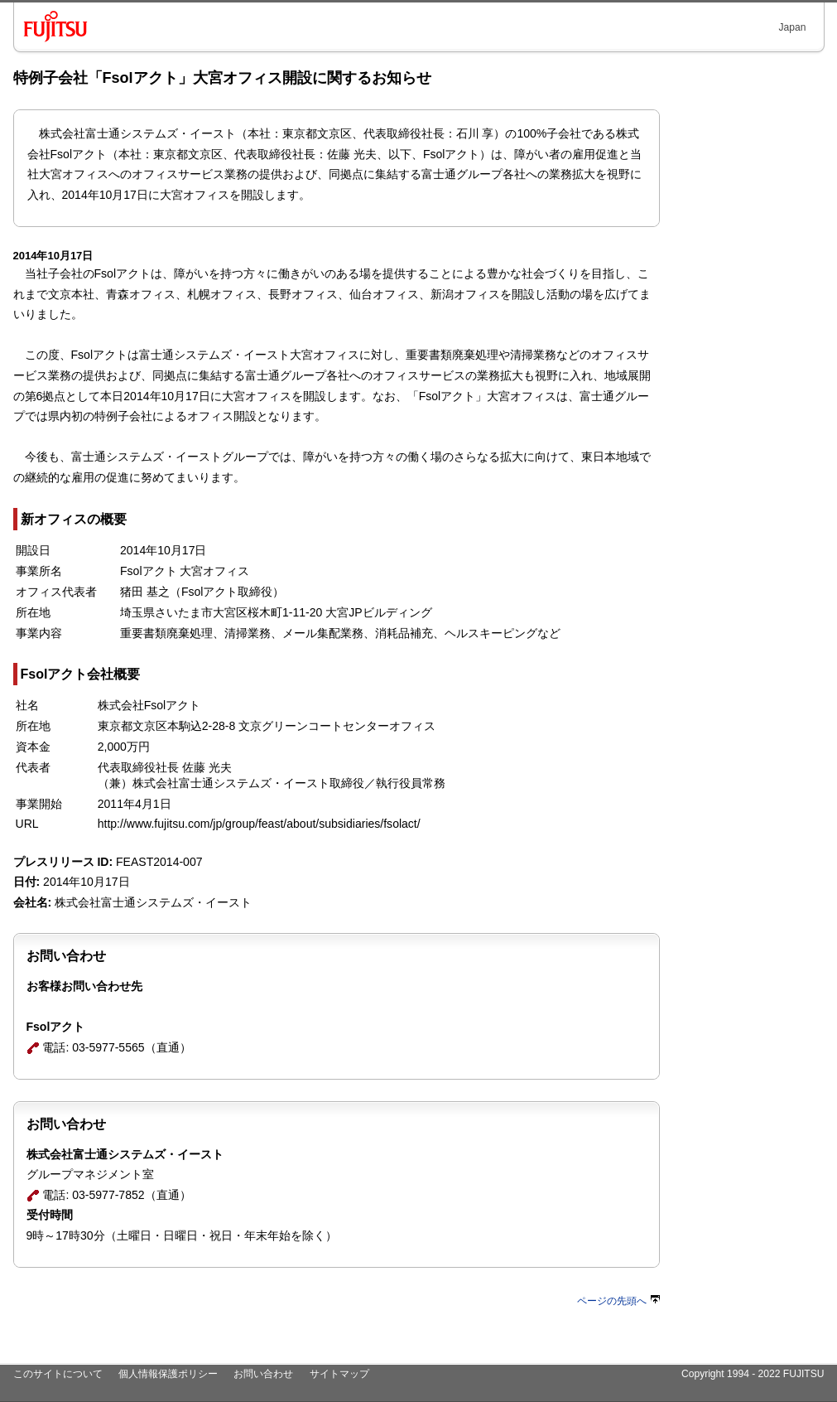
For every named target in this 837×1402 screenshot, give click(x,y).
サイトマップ (339, 1374)
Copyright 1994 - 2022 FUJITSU (753, 1374)
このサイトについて (58, 1374)
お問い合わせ (263, 1374)
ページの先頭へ (618, 1301)
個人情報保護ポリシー (168, 1374)
